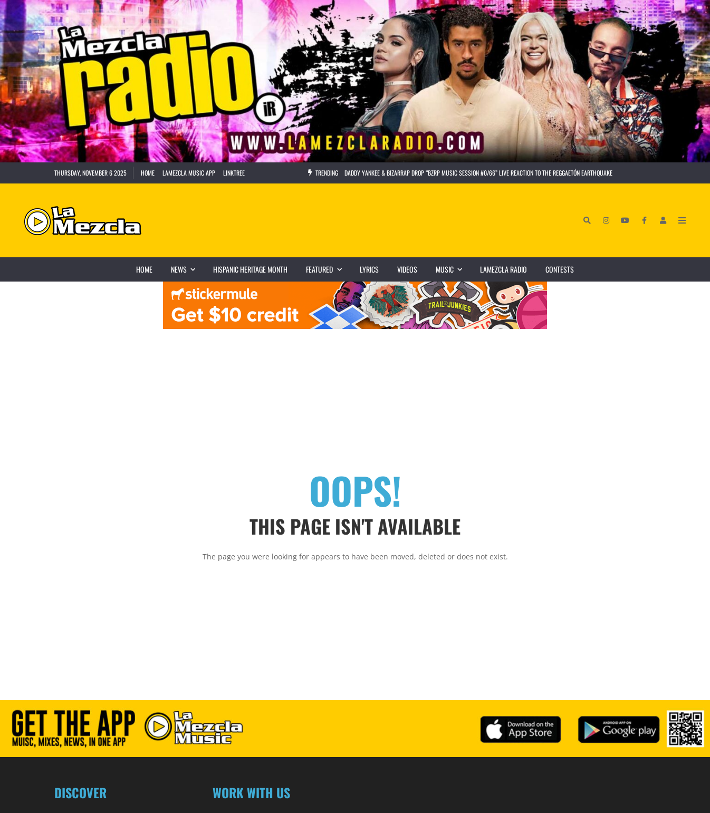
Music (453, 269)
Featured (328, 269)
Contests (559, 269)
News (187, 269)
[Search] (587, 220)
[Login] (663, 220)
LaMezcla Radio (503, 269)
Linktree (234, 172)
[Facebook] (644, 220)
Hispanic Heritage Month (250, 269)
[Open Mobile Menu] (682, 220)
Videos (407, 269)
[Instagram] (606, 220)
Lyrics (369, 269)
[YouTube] (625, 220)
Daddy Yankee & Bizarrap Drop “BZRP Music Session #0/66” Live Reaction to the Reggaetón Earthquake (478, 172)
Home (148, 172)
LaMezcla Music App (188, 172)
